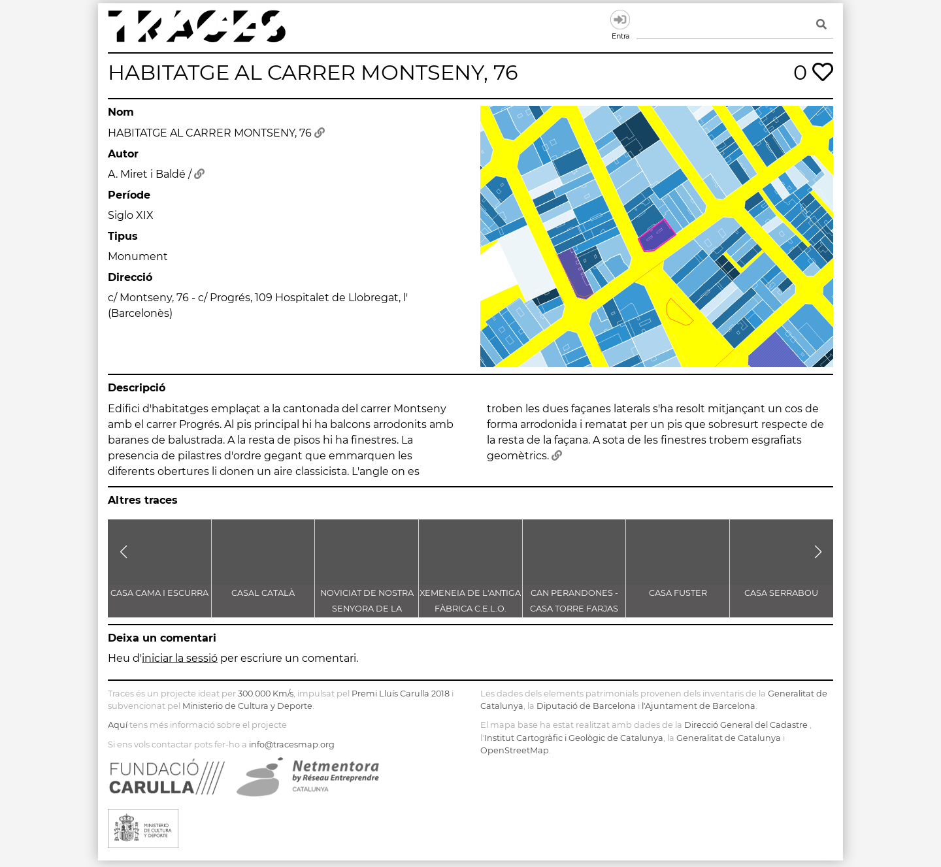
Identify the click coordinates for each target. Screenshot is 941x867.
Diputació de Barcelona (586, 706)
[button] (123, 552)
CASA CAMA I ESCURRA (159, 593)
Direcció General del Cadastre (746, 725)
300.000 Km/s (265, 693)
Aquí (117, 725)
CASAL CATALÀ (263, 593)
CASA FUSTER (678, 593)
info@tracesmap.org (292, 744)
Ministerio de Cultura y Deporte (247, 706)
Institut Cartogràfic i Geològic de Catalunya (573, 738)
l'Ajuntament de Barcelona (698, 706)
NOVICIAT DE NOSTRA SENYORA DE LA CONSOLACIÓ (367, 608)
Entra (620, 19)
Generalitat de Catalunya (728, 738)
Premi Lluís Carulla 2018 (401, 693)
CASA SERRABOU (781, 593)
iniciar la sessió (180, 658)
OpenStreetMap (514, 750)
